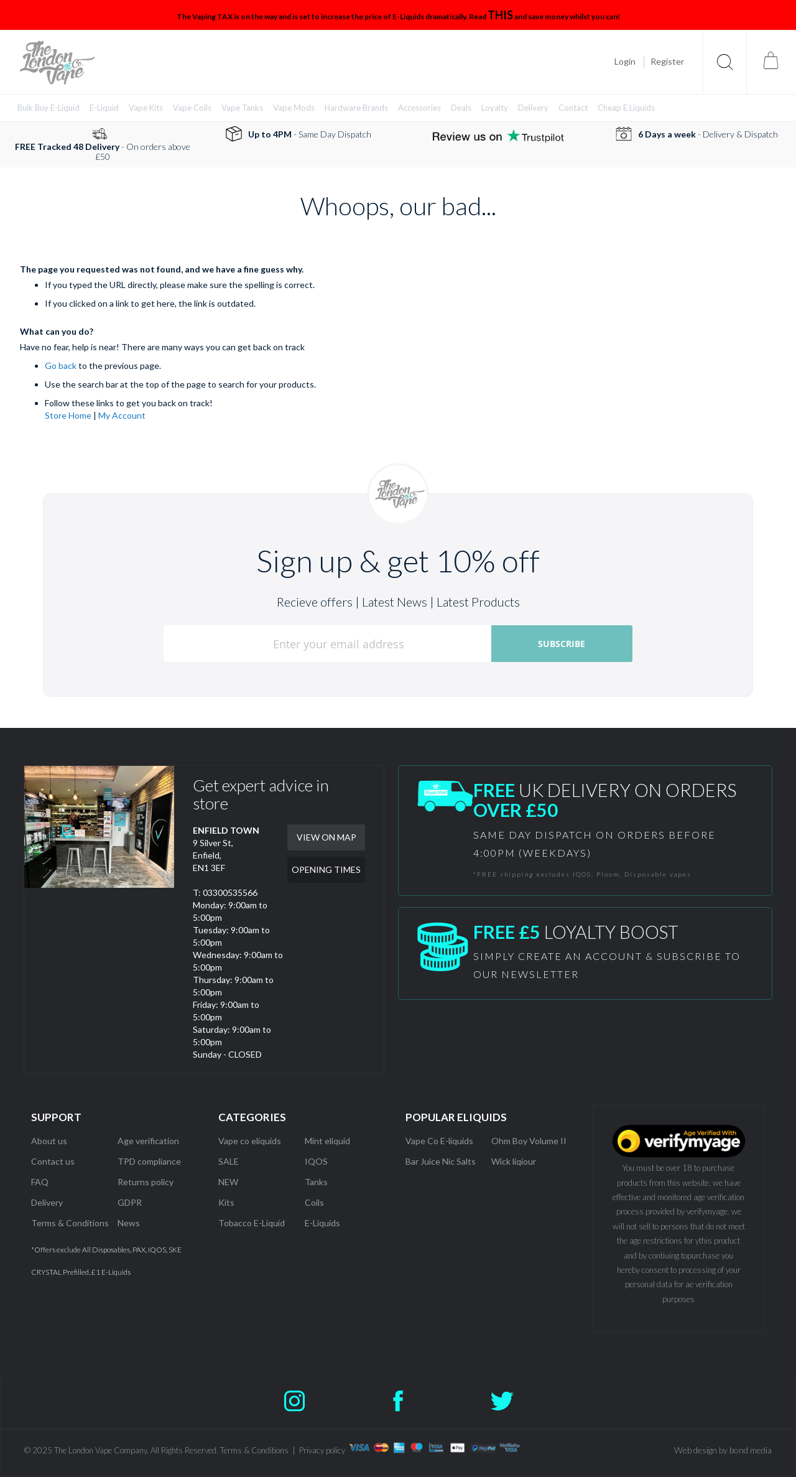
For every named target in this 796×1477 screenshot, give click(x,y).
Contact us (53, 1161)
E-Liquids (322, 1223)
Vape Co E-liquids (439, 1140)
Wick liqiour (513, 1161)
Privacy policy (322, 1450)
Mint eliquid (327, 1140)
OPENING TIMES (326, 869)
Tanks (316, 1181)
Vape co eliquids (249, 1140)
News (129, 1223)
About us (49, 1140)
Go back (60, 365)
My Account (122, 415)
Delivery (47, 1202)
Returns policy (146, 1181)
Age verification (148, 1140)
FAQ (40, 1181)
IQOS (316, 1161)
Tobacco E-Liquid (252, 1223)
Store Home (68, 415)
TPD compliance (149, 1161)
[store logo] (57, 62)
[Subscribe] (561, 643)
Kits (226, 1202)
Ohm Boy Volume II (529, 1140)
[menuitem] (48, 108)
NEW (228, 1181)
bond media (750, 1450)
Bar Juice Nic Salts (440, 1161)
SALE (228, 1161)
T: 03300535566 (225, 892)
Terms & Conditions (70, 1223)
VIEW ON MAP (326, 837)
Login (625, 61)
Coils (314, 1202)
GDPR (130, 1202)
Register (667, 61)
